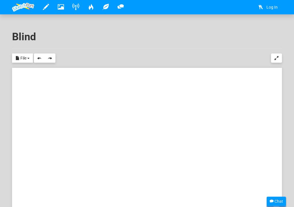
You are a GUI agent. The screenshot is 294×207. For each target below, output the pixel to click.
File (23, 58)
